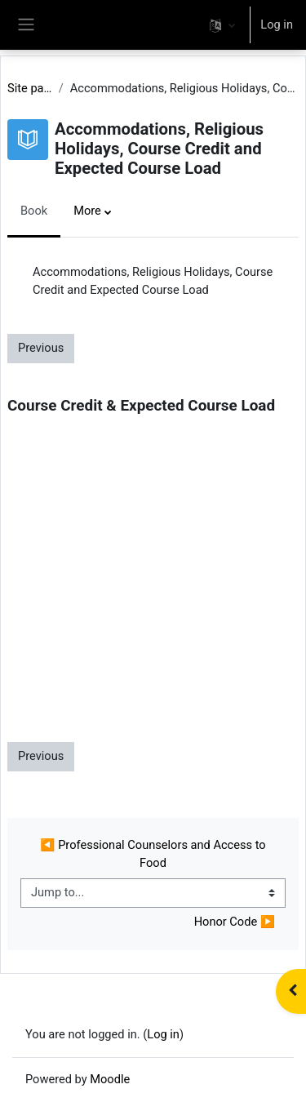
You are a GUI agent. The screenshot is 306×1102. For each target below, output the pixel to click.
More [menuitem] (87, 210)
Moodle (110, 1079)
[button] (222, 25)
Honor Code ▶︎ (234, 921)
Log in (276, 24)
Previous (41, 347)
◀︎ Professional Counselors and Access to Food (154, 854)
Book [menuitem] (33, 210)
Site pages (29, 88)
